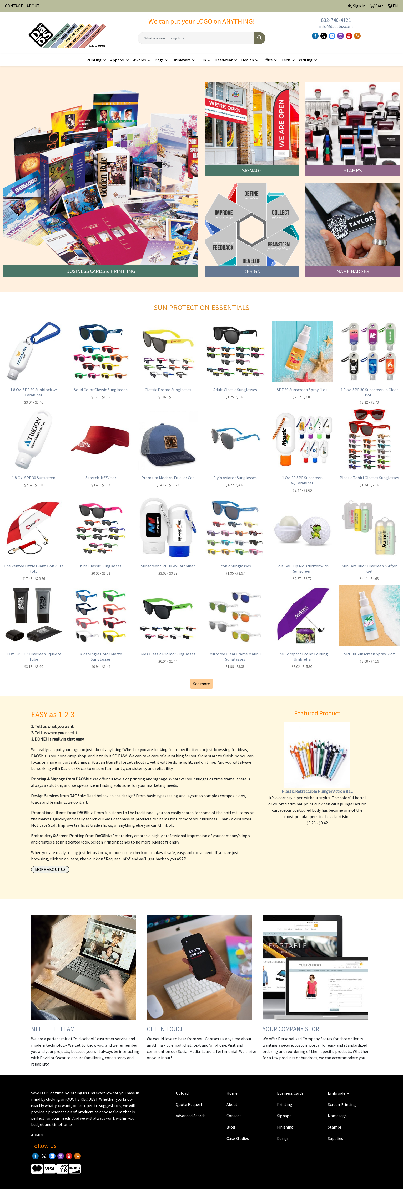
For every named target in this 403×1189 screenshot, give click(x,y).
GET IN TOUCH (166, 1029)
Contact (233, 1115)
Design (283, 1138)
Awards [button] (139, 60)
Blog (230, 1127)
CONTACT (14, 5)
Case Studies (237, 1138)
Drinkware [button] (181, 60)
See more (201, 683)
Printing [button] (94, 60)
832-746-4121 (336, 20)
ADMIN (37, 1135)
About (232, 1104)
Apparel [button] (117, 60)
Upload (182, 1093)
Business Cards (290, 1093)
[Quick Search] (196, 38)
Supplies (335, 1138)
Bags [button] (159, 60)
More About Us (50, 869)
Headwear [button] (224, 60)
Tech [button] (285, 60)
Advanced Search (190, 1115)
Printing (284, 1104)
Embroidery (338, 1093)
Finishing (285, 1127)
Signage (284, 1115)
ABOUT (33, 5)
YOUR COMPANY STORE (293, 1029)
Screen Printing (342, 1104)
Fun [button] (202, 60)
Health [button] (247, 60)
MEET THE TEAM (53, 1029)
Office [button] (268, 60)
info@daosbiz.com (336, 26)
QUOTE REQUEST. (82, 1099)
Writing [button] (306, 60)
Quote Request (189, 1104)
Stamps (335, 1127)
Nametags (337, 1115)
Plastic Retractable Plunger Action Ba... (317, 791)
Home (232, 1093)
